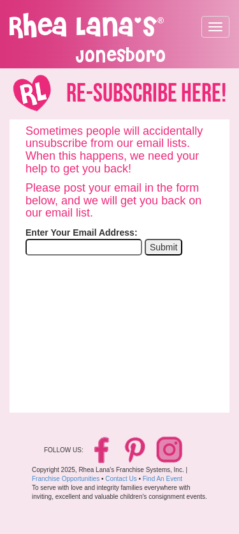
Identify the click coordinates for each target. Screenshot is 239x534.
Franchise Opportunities (65, 478)
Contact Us (120, 478)
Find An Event (162, 478)
